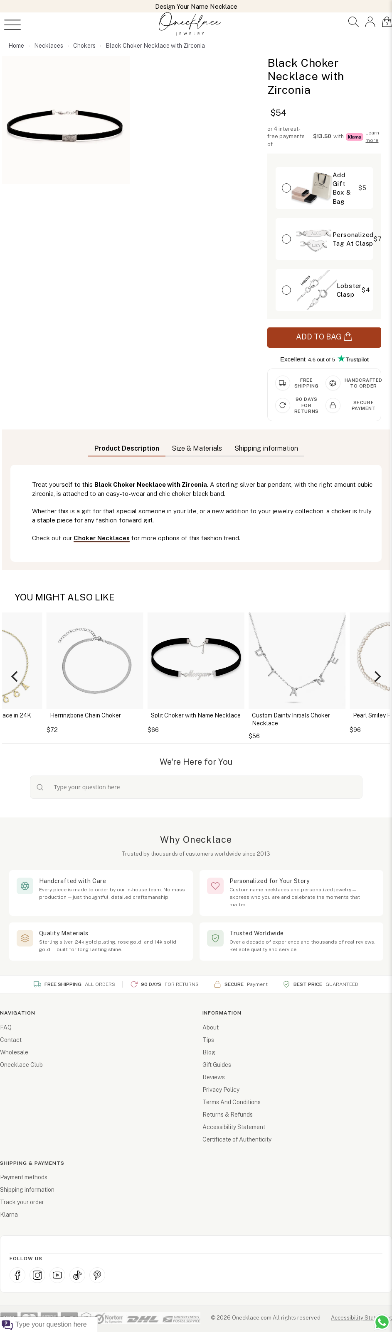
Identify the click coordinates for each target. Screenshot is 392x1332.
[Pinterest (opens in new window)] (97, 1275)
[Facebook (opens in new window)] (17, 1275)
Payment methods (23, 1177)
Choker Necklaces (102, 538)
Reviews (213, 1077)
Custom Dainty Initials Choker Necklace (291, 719)
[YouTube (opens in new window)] (57, 1275)
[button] (353, 22)
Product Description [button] (126, 448)
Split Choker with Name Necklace (196, 715)
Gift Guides (216, 1064)
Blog (208, 1052)
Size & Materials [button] (197, 448)
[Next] (376, 676)
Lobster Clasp (349, 290)
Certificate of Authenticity (236, 1139)
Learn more (372, 136)
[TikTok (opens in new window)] (77, 1275)
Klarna (9, 1214)
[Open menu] (12, 25)
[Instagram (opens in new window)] (37, 1275)
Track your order (22, 1202)
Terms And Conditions (231, 1102)
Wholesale (14, 1052)
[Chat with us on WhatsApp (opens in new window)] (382, 1322)
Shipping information (27, 1189)
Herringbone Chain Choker (85, 715)
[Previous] (15, 676)
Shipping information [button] (266, 448)
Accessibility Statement (233, 1127)
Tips (208, 1040)
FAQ (6, 1027)
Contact (11, 1040)
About (210, 1027)
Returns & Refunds (227, 1114)
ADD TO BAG (324, 337)
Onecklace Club (21, 1064)
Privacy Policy (220, 1089)
